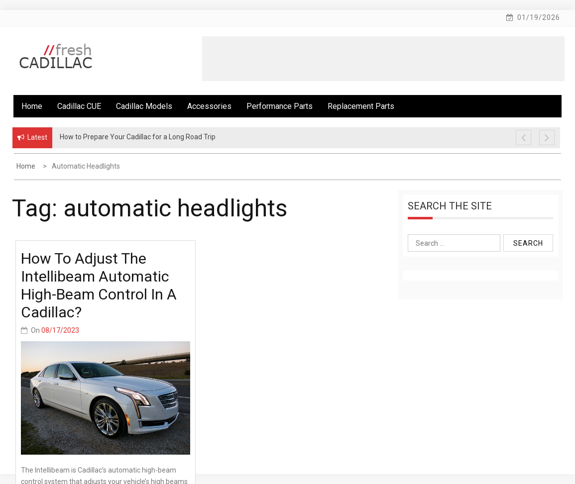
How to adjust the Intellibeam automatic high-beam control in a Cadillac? (99, 285)
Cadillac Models (144, 106)
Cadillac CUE (79, 106)
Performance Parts (279, 106)
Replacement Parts (361, 106)
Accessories (209, 106)
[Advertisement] (383, 58)
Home (31, 106)
